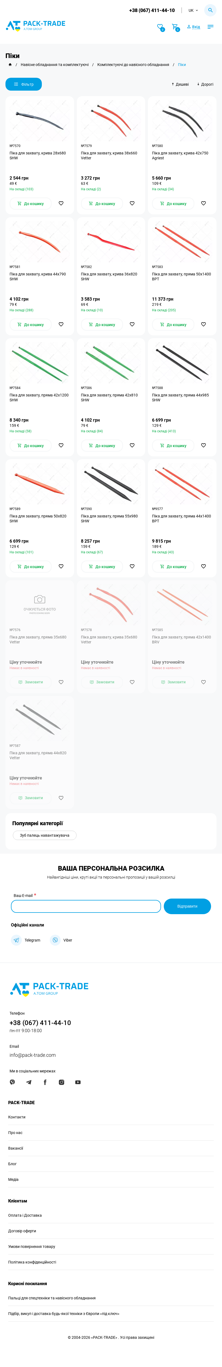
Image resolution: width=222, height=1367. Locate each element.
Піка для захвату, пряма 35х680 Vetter (38, 639)
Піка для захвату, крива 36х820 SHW (109, 276)
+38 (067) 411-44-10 (152, 10)
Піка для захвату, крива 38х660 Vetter (109, 155)
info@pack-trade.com (33, 1055)
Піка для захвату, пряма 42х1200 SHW (39, 397)
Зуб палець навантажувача (44, 835)
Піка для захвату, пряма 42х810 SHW (109, 397)
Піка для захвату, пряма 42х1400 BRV (181, 639)
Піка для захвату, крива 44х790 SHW (38, 276)
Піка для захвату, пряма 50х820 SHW (38, 518)
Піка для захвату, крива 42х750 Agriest (180, 155)
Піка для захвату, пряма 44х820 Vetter (38, 755)
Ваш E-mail (23, 895)
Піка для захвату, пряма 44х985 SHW (180, 397)
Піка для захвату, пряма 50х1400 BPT (181, 276)
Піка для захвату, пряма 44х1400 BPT (181, 518)
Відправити (187, 906)
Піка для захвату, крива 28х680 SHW (38, 155)
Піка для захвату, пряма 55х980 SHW (109, 518)
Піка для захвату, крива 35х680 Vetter (109, 639)
